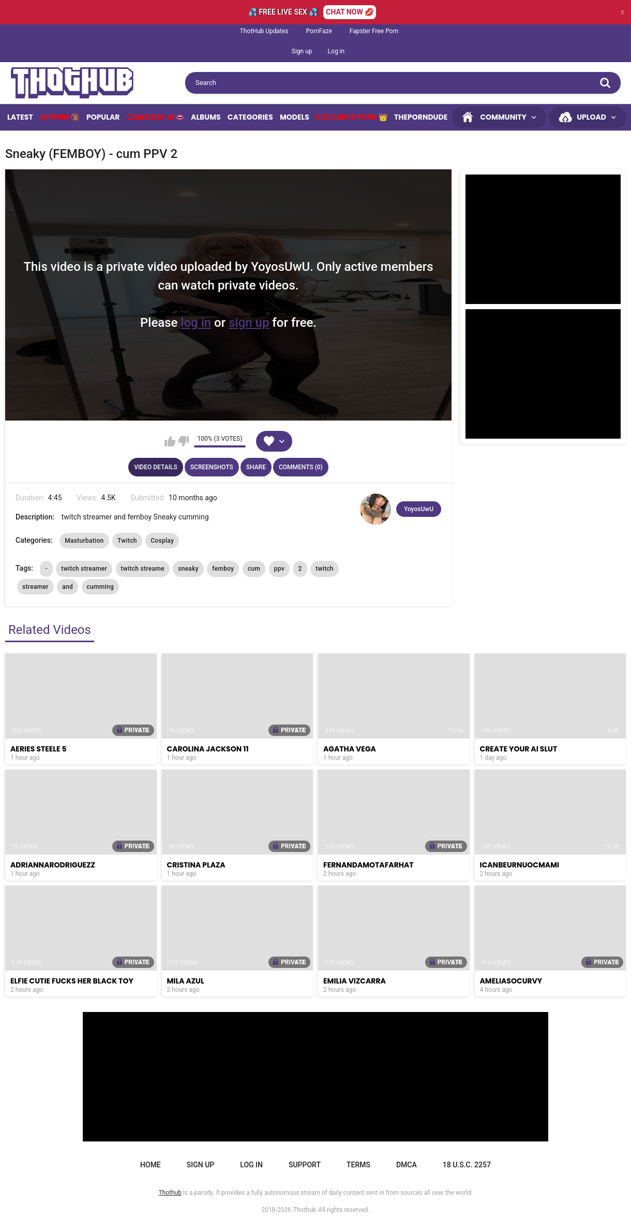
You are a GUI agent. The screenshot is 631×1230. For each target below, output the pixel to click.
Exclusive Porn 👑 (351, 117)
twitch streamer (84, 568)
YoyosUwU (418, 509)
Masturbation (84, 540)
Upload (591, 117)
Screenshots (211, 467)
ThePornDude (420, 117)
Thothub (305, 1209)
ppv (279, 568)
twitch (325, 568)
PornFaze (319, 31)
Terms (358, 1165)
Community (503, 117)
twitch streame (142, 568)
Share (256, 467)
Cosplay (162, 540)
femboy (223, 568)
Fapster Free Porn (374, 31)
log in (196, 322)
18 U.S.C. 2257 (467, 1165)
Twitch (127, 540)
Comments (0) (301, 467)
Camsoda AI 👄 (155, 117)
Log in (336, 51)
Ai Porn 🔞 (60, 117)
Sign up (302, 51)
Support (305, 1165)
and (67, 586)
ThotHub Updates (264, 31)
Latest (20, 117)
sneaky (188, 568)
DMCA (406, 1165)
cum (254, 568)
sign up (249, 322)
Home (150, 1165)
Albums (206, 117)
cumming (100, 586)
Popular (102, 117)
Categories (250, 117)
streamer (35, 586)
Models (294, 117)
